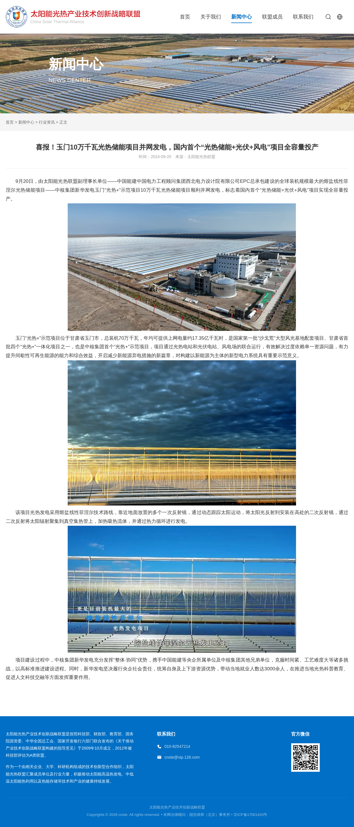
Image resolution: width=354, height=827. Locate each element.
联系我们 (303, 17)
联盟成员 (272, 17)
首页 (185, 17)
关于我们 (210, 17)
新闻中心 (241, 17)
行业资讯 (47, 122)
